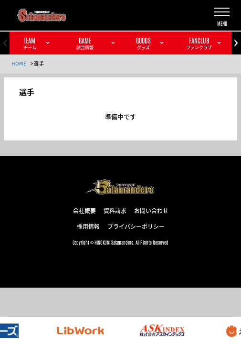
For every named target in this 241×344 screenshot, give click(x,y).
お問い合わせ (151, 210)
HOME (18, 63)
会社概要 (84, 210)
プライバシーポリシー (136, 226)
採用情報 (88, 226)
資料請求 (115, 210)
